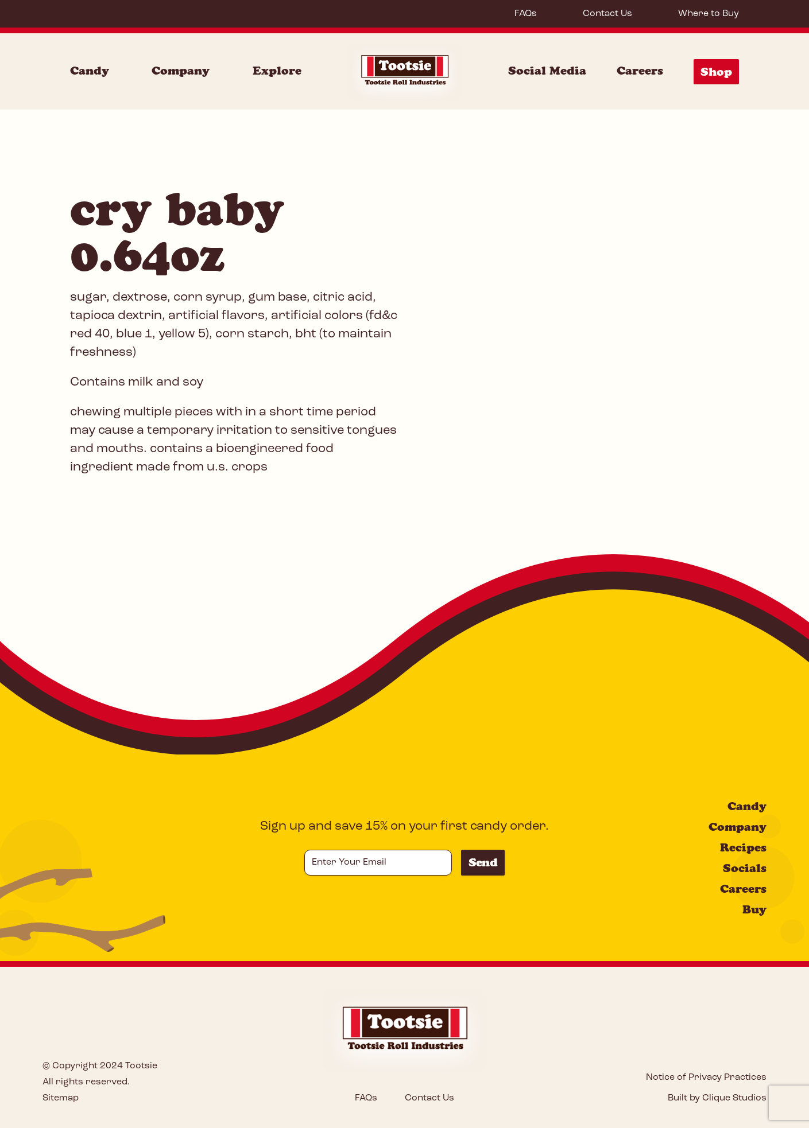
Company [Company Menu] (181, 70)
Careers (640, 70)
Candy (747, 806)
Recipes (743, 847)
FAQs (525, 13)
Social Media (547, 70)
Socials (745, 868)
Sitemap (60, 1098)
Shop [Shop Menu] (716, 72)
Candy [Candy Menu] (89, 70)
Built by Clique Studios (717, 1098)
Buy (754, 909)
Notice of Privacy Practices (706, 1077)
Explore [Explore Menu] (277, 70)
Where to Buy (708, 13)
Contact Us (607, 13)
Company (738, 827)
